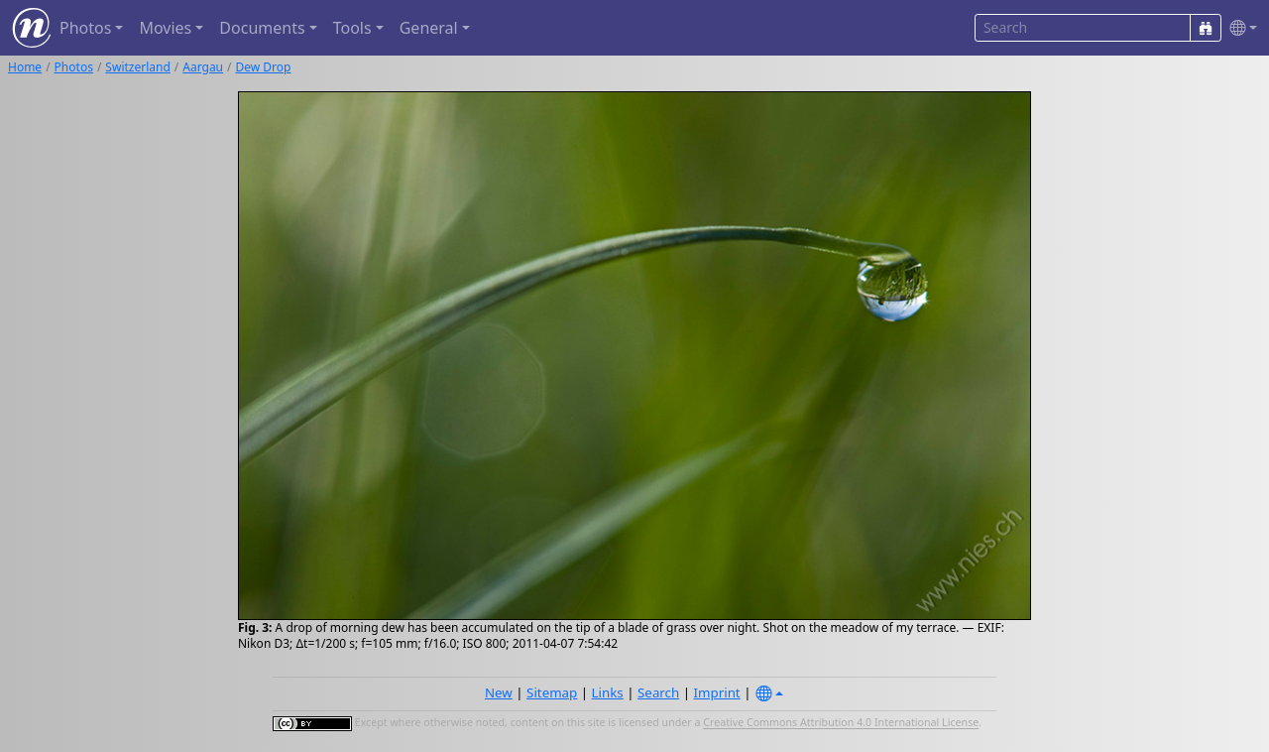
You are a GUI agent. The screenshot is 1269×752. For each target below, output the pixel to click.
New (499, 692)
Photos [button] (85, 28)
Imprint (717, 692)
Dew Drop (263, 67)
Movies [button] (165, 28)
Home (25, 67)
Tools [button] (352, 28)
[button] (1239, 28)
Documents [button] (261, 28)
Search (658, 692)
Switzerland (137, 67)
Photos (74, 67)
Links (608, 692)
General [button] (429, 28)
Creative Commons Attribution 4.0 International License (841, 723)
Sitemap (551, 692)
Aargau (202, 67)
